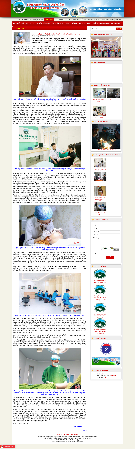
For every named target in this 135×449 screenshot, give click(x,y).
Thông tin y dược (84, 23)
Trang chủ (16, 23)
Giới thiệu (24, 23)
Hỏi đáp (83, 19)
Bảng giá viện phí (108, 19)
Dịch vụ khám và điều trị (68, 23)
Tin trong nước (18, 28)
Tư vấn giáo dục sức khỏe (101, 23)
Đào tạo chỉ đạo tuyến (51, 23)
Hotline (45, 19)
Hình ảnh (118, 19)
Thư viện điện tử (100, 266)
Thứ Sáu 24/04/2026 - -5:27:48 (27, 19)
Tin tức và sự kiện (35, 23)
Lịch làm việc (60, 19)
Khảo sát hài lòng (73, 19)
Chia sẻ (85, 430)
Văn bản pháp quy (94, 19)
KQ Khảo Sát (115, 23)
